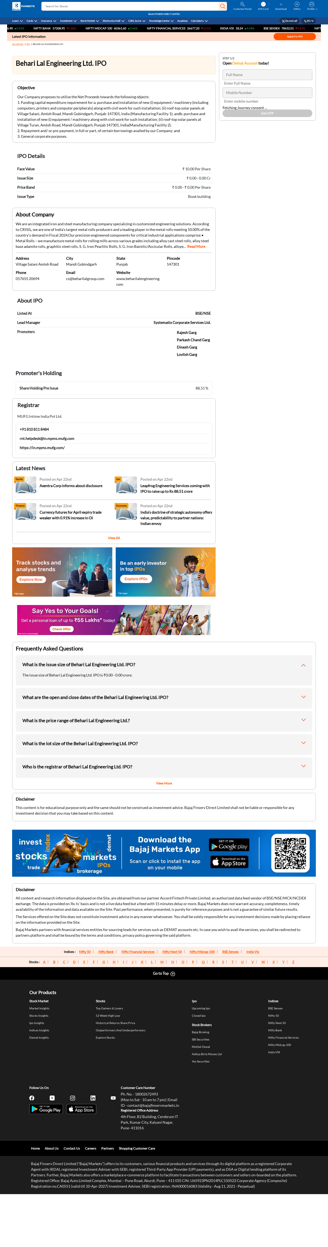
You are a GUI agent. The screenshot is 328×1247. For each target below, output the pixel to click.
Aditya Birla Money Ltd (207, 1054)
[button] (223, 6)
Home (35, 1148)
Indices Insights (39, 1030)
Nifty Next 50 (172, 951)
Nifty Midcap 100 (202, 951)
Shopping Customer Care (137, 1148)
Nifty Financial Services (175, 28)
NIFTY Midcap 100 (107, 28)
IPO (28, 44)
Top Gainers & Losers (109, 1008)
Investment (66, 20)
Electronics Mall (111, 20)
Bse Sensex (280, 28)
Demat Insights (39, 1037)
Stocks (100, 1001)
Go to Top (161, 973)
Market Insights (39, 1008)
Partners (107, 1148)
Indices (273, 1001)
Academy (182, 20)
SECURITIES (17, 44)
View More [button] (164, 783)
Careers (90, 1148)
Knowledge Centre (159, 20)
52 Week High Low (108, 1015)
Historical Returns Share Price (115, 1023)
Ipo (194, 1001)
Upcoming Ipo (201, 1008)
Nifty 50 (85, 951)
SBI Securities (200, 1039)
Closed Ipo (199, 1015)
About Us (52, 1148)
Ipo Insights (36, 1023)
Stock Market (87, 20)
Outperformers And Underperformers (120, 1030)
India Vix (252, 951)
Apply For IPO (295, 36)
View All (114, 538)
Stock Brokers (202, 1025)
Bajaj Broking (200, 1032)
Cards (30, 20)
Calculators (197, 20)
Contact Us (72, 1148)
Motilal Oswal (201, 1046)
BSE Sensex (230, 951)
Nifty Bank (51, 28)
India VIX (236, 28)
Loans (15, 20)
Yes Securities (201, 1061)
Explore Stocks (105, 1037)
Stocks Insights (38, 1015)
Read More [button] (196, 246)
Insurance (46, 20)
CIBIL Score (134, 20)
